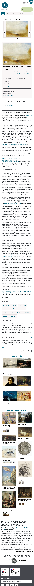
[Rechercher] (17, 13)
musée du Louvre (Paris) (23, 73)
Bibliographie (6, 320)
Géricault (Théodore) (15, 312)
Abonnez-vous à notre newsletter (12, 581)
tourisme (22, 309)
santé (4, 309)
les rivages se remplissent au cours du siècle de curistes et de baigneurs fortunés (16, 292)
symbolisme (13, 309)
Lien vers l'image (8, 95)
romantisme (22, 305)
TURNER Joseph (11, 72)
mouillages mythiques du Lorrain (10, 158)
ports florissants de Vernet (9, 160)
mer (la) (13, 316)
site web (21, 75)
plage (4, 312)
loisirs (14, 305)
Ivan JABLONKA (10, 105)
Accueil (4, 18)
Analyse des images (9, 170)
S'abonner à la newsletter (28, 9)
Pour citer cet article (8, 337)
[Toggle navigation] (3, 13)
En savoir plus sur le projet (24, 551)
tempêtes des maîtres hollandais (10, 157)
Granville (27, 312)
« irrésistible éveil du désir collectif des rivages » (14, 144)
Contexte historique (10, 109)
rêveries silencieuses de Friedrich (10, 161)
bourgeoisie (6, 305)
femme (5, 316)
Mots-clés (5, 301)
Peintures (10, 87)
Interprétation (7, 240)
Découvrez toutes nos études (14, 18)
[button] (29, 32)
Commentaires (7, 347)
